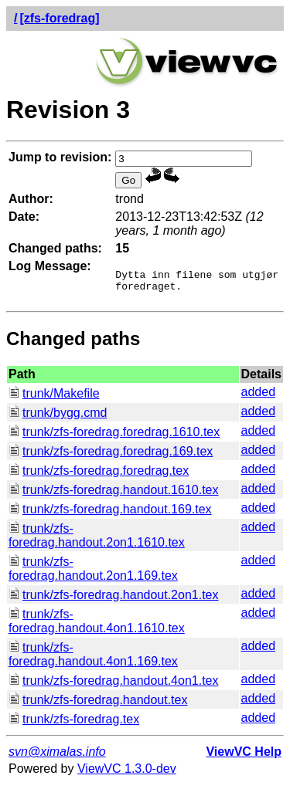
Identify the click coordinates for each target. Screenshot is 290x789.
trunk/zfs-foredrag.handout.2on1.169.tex (93, 573)
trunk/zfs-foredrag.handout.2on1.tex (114, 599)
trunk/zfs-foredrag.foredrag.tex (99, 475)
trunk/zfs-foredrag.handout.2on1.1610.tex (97, 540)
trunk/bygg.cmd (58, 417)
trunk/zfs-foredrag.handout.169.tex (110, 513)
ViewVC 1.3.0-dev (126, 773)
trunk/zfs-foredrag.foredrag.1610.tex (114, 436)
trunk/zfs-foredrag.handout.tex (98, 704)
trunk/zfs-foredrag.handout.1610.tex (114, 494)
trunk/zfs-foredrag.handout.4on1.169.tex (93, 658)
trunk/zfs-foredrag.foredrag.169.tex (111, 455)
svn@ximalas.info (57, 756)
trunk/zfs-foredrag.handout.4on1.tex (114, 685)
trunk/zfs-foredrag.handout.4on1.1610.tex (97, 625)
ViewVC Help (243, 756)
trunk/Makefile (54, 398)
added (258, 396)
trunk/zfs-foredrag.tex (74, 723)
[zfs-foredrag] (59, 18)
